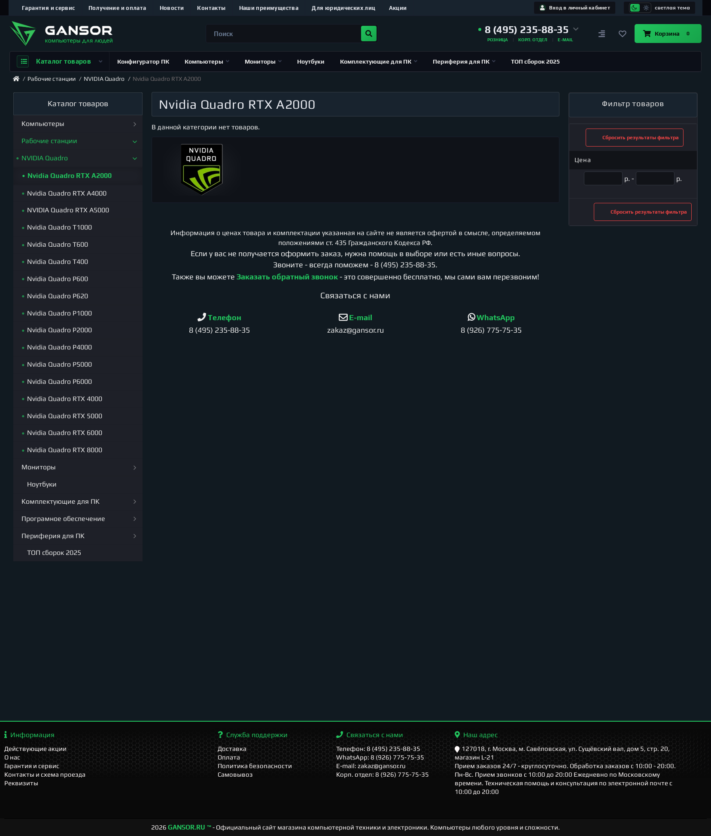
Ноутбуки (311, 61)
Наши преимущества (269, 8)
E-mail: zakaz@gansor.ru (371, 765)
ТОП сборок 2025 (535, 61)
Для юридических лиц (343, 8)
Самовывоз (235, 774)
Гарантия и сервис (48, 8)
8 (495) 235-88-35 (404, 264)
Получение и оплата (117, 8)
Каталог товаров (59, 61)
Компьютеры (207, 61)
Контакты (211, 8)
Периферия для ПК (464, 61)
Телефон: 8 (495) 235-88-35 (378, 748)
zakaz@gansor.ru (355, 329)
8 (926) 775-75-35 (491, 329)
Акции (398, 8)
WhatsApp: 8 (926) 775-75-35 (380, 757)
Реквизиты (21, 783)
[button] (528, 29)
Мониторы (263, 61)
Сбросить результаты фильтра (634, 138)
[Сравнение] (602, 33)
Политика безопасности (255, 765)
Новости (172, 8)
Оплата (229, 757)
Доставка (232, 748)
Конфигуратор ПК (143, 61)
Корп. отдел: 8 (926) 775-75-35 (382, 774)
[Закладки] (622, 33)
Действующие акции (35, 748)
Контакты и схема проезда (44, 774)
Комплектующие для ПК (378, 61)
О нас (12, 757)
